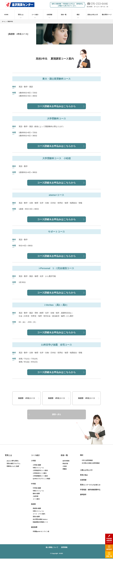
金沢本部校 (66, 461)
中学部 (33, 484)
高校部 (33, 504)
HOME (6, 14)
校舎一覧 (63, 14)
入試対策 (35, 496)
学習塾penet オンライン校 (41, 531)
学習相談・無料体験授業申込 (90, 489)
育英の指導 (36, 516)
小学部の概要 (37, 465)
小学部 (33, 461)
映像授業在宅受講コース (40, 522)
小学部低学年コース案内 (40, 470)
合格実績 (49, 14)
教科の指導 (36, 493)
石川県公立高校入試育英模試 (91, 463)
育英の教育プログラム (13, 463)
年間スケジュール (38, 467)
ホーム (4, 21)
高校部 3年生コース (86, 398)
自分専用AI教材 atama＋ (40, 519)
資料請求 (83, 494)
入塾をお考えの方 (92, 14)
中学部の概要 (37, 488)
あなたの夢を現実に (13, 461)
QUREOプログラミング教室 (41, 478)
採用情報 (64, 547)
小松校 (65, 466)
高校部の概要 (37, 508)
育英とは (20, 14)
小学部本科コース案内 (39, 473)
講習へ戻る (56, 414)
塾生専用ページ (107, 14)
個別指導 (34, 527)
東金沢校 (65, 463)
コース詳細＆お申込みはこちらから (56, 106)
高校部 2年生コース (56, 398)
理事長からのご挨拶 (13, 466)
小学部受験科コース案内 (40, 476)
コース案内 (36, 499)
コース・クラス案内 (39, 514)
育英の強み (84, 475)
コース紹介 (35, 14)
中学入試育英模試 (87, 460)
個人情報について (52, 547)
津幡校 (65, 469)
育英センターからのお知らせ (90, 485)
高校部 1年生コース (26, 398)
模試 (78, 14)
